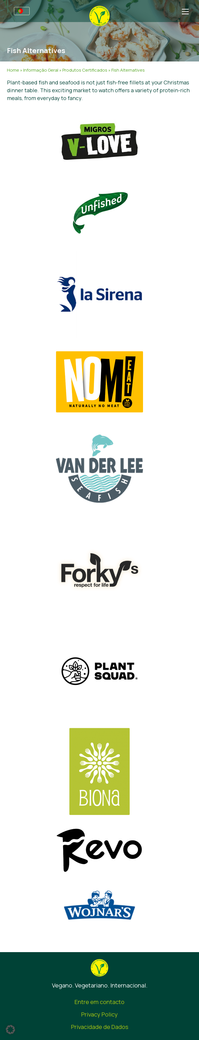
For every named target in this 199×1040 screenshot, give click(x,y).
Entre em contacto (99, 1002)
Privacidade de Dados (99, 1027)
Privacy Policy (99, 1014)
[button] (10, 1029)
